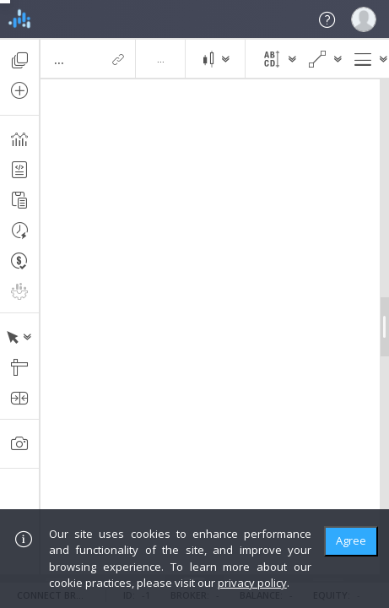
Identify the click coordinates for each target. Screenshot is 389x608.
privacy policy (252, 582)
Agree (351, 540)
